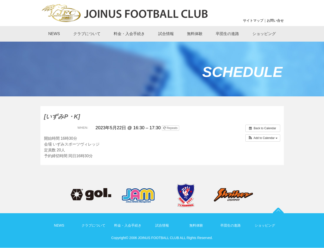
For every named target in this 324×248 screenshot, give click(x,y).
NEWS (59, 225)
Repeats (170, 128)
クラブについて (93, 225)
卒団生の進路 (230, 225)
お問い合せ (275, 20)
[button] (263, 138)
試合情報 (162, 225)
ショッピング (265, 225)
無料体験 (196, 225)
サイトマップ (253, 20)
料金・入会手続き (127, 225)
